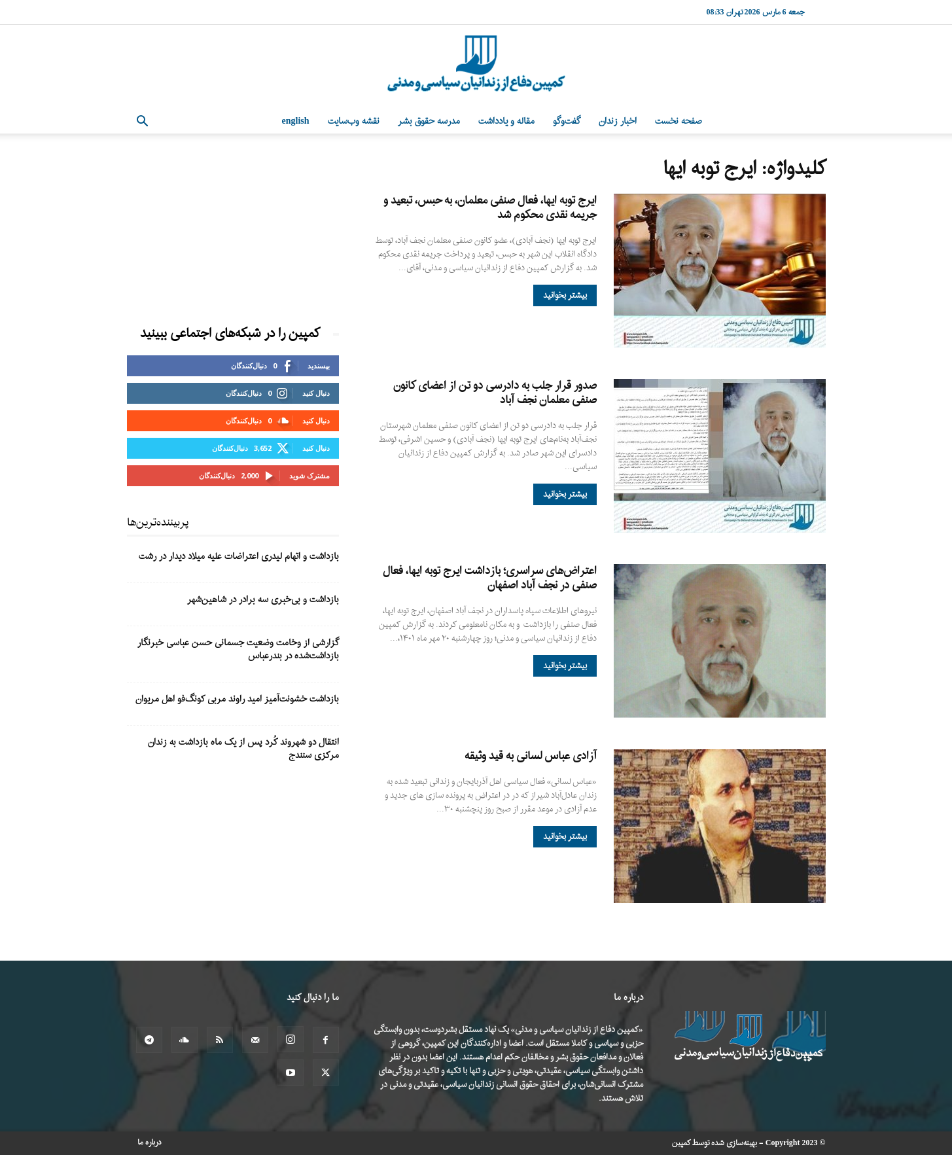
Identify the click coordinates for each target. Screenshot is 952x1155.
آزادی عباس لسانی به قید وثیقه (531, 756)
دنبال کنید (316, 393)
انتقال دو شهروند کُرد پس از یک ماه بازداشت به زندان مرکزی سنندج (243, 749)
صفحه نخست (678, 121)
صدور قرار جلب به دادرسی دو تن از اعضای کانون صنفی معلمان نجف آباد (495, 393)
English (295, 121)
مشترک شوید (309, 475)
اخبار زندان (618, 121)
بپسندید (319, 365)
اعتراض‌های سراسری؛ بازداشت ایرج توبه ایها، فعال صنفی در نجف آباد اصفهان (490, 578)
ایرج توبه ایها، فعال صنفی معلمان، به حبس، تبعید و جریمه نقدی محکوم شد (490, 207)
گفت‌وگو (566, 121)
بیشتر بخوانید (565, 295)
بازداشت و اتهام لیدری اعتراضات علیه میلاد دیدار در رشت (239, 556)
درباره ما (149, 1142)
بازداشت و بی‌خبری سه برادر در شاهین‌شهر (263, 600)
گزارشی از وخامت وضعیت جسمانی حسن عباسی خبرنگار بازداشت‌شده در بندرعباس (238, 649)
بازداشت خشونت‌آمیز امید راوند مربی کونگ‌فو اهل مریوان (237, 699)
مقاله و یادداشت (506, 121)
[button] (142, 122)
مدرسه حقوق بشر (429, 121)
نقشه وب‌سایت (353, 121)
